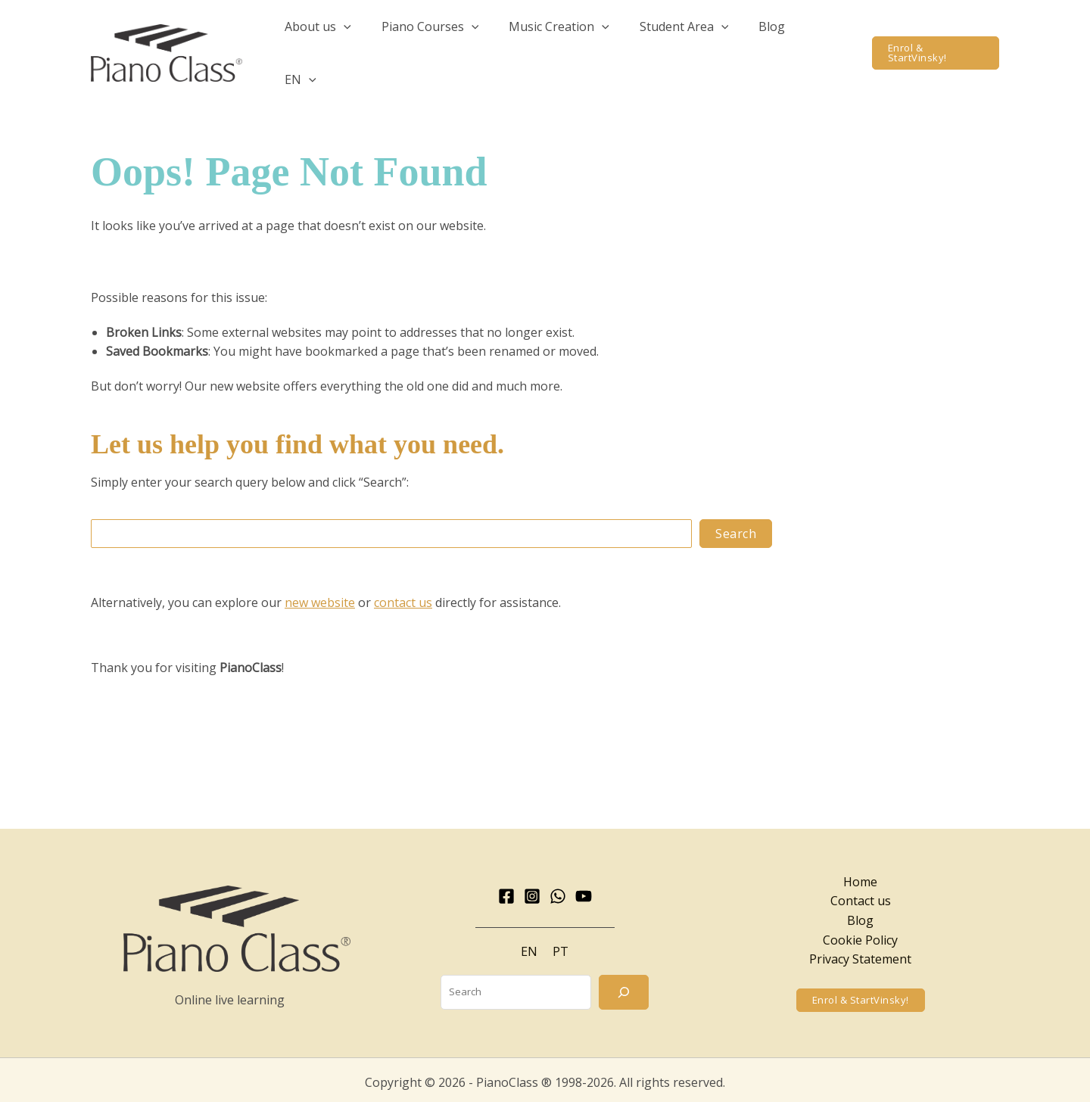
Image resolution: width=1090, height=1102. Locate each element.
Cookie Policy (860, 915)
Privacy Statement (860, 934)
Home (860, 857)
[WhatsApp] (558, 872)
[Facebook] (506, 872)
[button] (370, 40)
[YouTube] (583, 872)
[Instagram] (532, 872)
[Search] (624, 968)
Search (735, 509)
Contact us (860, 876)
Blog (860, 896)
